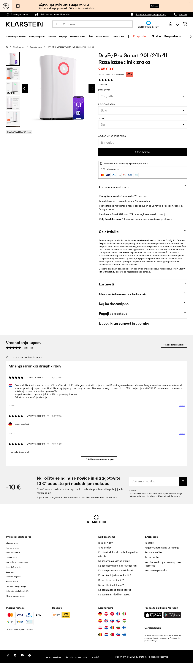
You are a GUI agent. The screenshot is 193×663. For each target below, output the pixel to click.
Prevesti (180, 407)
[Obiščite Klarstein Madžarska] (124, 621)
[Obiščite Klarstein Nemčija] (100, 614)
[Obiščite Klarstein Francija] (118, 614)
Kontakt (183, 14)
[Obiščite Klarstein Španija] (100, 621)
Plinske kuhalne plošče (19, 595)
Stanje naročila (153, 552)
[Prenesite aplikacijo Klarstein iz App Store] (153, 615)
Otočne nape (13, 557)
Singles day (104, 547)
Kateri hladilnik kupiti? (111, 584)
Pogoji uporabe (179, 638)
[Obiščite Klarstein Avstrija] (106, 614)
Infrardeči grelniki (16, 566)
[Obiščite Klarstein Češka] (118, 621)
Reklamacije (151, 557)
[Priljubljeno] (177, 24)
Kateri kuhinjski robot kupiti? (114, 575)
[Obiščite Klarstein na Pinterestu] (38, 656)
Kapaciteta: (104, 90)
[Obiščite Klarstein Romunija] (112, 627)
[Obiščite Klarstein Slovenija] (118, 634)
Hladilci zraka (14, 581)
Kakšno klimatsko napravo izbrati (117, 565)
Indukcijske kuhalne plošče (21, 590)
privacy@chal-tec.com (173, 496)
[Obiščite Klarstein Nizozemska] (106, 634)
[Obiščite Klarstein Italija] (124, 614)
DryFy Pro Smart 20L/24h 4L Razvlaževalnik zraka (79, 47)
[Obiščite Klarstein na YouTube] (28, 656)
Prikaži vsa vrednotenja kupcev (100, 458)
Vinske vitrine (13, 542)
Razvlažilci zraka (42, 47)
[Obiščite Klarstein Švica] (112, 614)
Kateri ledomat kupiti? (111, 580)
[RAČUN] (170, 24)
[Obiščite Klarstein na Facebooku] (19, 656)
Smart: (102, 118)
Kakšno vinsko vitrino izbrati (114, 560)
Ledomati (11, 571)
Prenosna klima (15, 547)
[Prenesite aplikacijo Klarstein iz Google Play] (172, 615)
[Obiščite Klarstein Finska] (124, 627)
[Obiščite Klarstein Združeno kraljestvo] (106, 621)
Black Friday (105, 542)
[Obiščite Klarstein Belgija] (100, 634)
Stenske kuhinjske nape (19, 586)
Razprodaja (177, 36)
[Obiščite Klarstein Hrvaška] (106, 627)
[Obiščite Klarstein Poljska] (100, 627)
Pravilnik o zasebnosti (162, 638)
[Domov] (10, 47)
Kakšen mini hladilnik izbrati (114, 594)
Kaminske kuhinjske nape (20, 562)
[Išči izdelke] (92, 24)
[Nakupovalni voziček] (185, 24)
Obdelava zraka (21, 47)
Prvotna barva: (106, 104)
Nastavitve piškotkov (156, 570)
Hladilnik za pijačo (16, 576)
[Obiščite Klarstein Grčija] (124, 634)
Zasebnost (133, 490)
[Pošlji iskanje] (56, 24)
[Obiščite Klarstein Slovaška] (112, 621)
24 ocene (102, 84)
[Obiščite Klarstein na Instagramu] (9, 656)
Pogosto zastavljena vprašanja (151, 14)
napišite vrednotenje (169, 344)
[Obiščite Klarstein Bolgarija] (118, 627)
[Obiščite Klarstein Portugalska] (112, 634)
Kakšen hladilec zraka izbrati (114, 589)
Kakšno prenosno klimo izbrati (115, 570)
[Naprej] (190, 36)
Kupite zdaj (151, 6)
